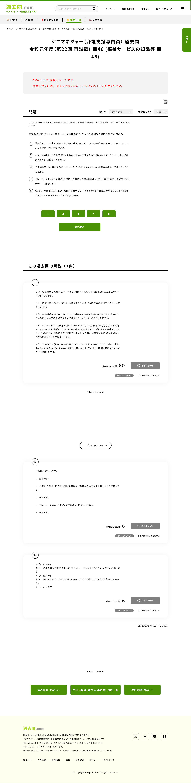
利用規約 (80, 760)
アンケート (109, 9)
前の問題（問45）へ (48, 690)
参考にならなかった (124, 376)
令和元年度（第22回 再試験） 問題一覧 (95, 690)
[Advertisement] (95, 414)
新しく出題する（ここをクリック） (77, 86)
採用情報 (56, 760)
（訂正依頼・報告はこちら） (152, 626)
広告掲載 (42, 760)
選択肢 (102, 111)
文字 (145, 111)
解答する (79, 227)
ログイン (145, 9)
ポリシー (94, 760)
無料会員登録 (127, 9)
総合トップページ (163, 9)
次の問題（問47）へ (142, 690)
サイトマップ (109, 760)
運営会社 (27, 760)
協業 (68, 760)
